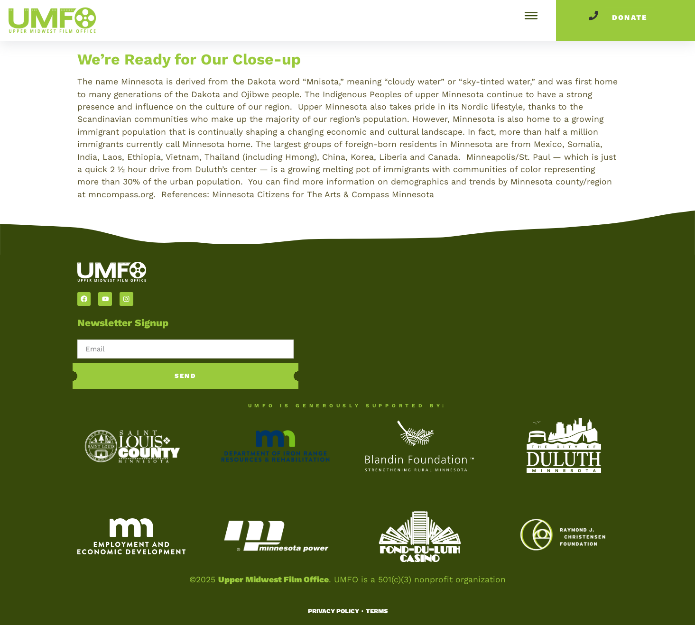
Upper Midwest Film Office (273, 579)
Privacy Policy (333, 611)
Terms (377, 611)
